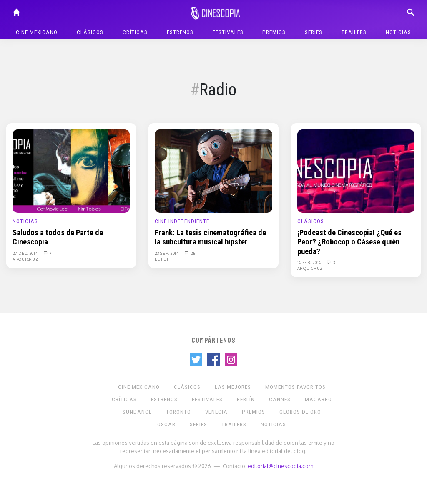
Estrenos (180, 32)
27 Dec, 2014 (26, 253)
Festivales (228, 32)
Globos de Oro (300, 412)
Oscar (166, 424)
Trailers (354, 32)
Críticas (135, 32)
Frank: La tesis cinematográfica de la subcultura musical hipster (210, 237)
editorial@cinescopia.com (280, 465)
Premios (274, 32)
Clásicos (90, 32)
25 (190, 253)
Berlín (246, 399)
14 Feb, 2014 (309, 262)
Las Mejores (233, 387)
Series (313, 32)
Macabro (318, 399)
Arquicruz (25, 258)
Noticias (398, 32)
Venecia (216, 412)
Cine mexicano (37, 32)
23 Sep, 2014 (167, 253)
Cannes (280, 399)
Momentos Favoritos (295, 387)
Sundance (137, 412)
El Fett (163, 258)
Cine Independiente (182, 221)
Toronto (178, 412)
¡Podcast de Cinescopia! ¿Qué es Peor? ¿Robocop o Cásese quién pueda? (349, 242)
